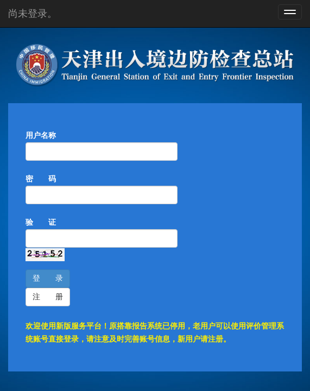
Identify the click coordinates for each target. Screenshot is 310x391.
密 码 (41, 179)
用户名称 (41, 135)
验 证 (41, 222)
